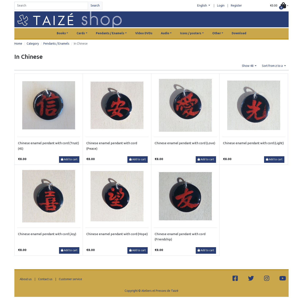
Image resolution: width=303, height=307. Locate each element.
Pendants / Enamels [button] (110, 33)
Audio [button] (165, 33)
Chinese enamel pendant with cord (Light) (253, 143)
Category (33, 43)
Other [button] (216, 33)
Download (239, 33)
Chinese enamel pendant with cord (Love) (185, 143)
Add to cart (69, 159)
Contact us (45, 279)
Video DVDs (143, 33)
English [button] (202, 5)
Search (95, 5)
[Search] (51, 6)
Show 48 (248, 65)
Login (220, 5)
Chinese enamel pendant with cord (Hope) (117, 234)
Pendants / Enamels (56, 43)
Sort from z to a (272, 65)
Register (236, 5)
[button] (279, 6)
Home (18, 43)
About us (26, 279)
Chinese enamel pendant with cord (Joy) (47, 234)
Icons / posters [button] (190, 33)
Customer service (70, 279)
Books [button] (61, 33)
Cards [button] (81, 33)
